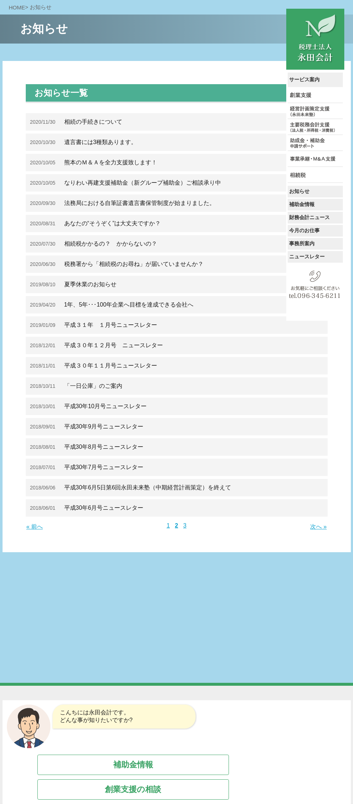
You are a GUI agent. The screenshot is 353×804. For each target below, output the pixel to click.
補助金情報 (302, 204)
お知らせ (299, 191)
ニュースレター (307, 256)
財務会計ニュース (309, 217)
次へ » (318, 527)
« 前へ (34, 527)
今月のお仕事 (304, 230)
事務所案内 (302, 243)
